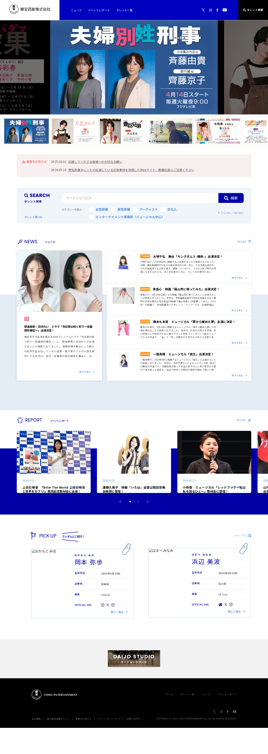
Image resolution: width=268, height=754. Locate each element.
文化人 (169, 209)
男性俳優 (120, 209)
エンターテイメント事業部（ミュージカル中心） (127, 217)
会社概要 (36, 744)
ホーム (169, 720)
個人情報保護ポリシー (58, 744)
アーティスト (145, 209)
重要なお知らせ (83, 744)
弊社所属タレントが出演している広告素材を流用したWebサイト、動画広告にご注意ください (131, 170)
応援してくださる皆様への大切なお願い (95, 162)
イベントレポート (227, 720)
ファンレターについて (108, 744)
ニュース (205, 720)
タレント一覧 (187, 720)
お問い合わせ (133, 744)
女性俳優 (98, 209)
